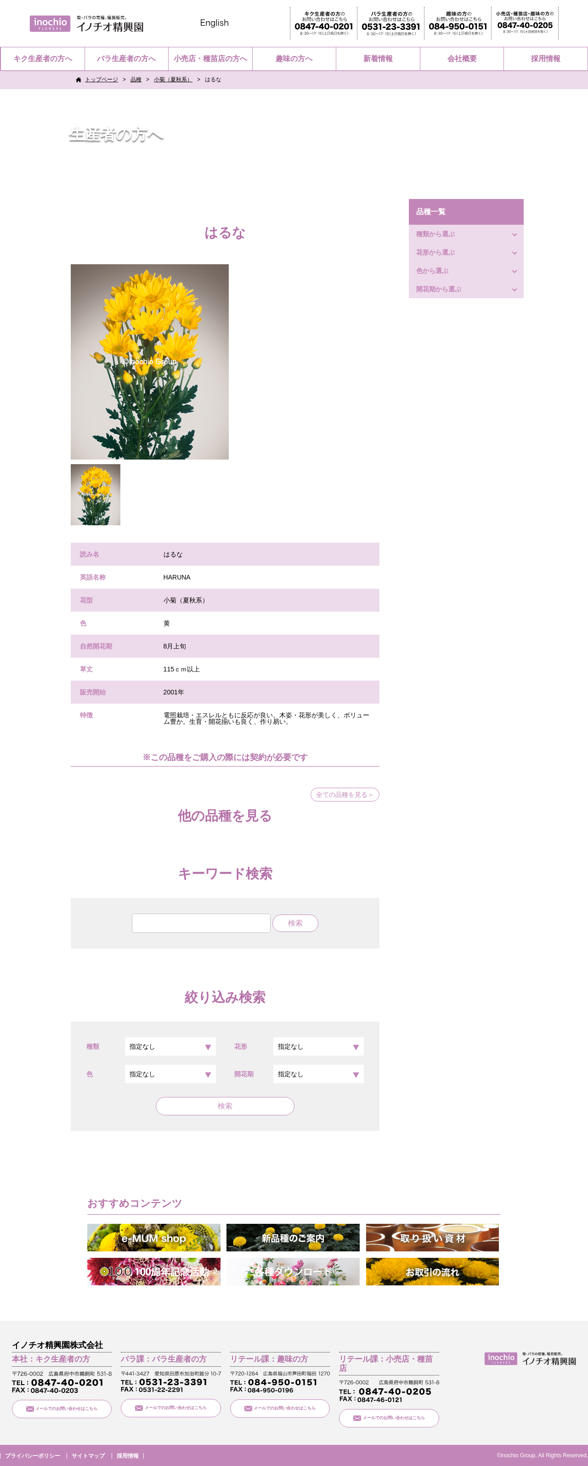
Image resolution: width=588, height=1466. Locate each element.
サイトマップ (88, 1456)
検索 (225, 1106)
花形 (299, 1046)
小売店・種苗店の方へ (210, 59)
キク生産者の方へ (42, 59)
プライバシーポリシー (32, 1456)
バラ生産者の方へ (126, 59)
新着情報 (378, 59)
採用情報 (545, 59)
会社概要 (462, 59)
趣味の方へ (294, 59)
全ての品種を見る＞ (345, 794)
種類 (151, 1046)
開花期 (299, 1074)
